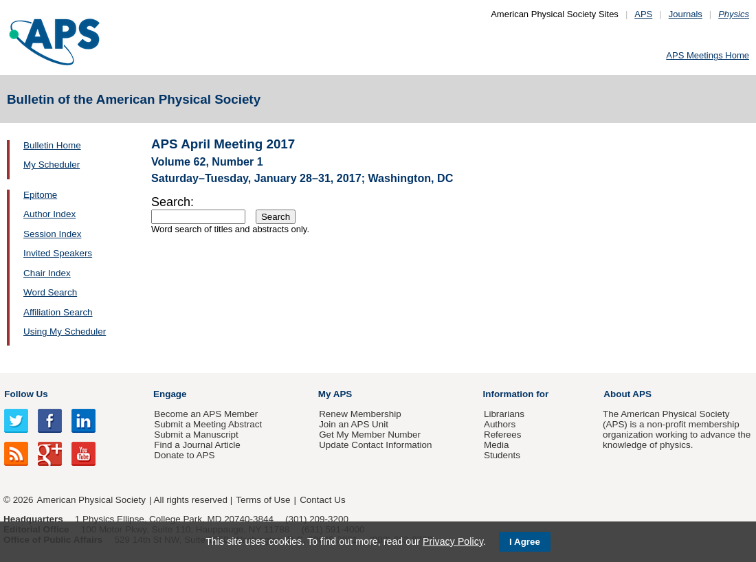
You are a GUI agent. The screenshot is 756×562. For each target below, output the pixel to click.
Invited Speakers (57, 253)
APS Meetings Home (707, 55)
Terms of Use (263, 500)
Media (496, 445)
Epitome (40, 195)
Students (502, 455)
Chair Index (47, 273)
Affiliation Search (58, 312)
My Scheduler (51, 164)
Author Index (49, 214)
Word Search (50, 292)
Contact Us (322, 500)
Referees (503, 434)
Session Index (52, 234)
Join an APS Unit (353, 424)
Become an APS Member (206, 414)
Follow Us (25, 394)
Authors (499, 424)
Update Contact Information (375, 445)
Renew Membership (360, 414)
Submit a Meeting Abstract (208, 424)
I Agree (524, 542)
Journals (685, 14)
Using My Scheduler (64, 331)
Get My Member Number (370, 434)
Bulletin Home (52, 145)
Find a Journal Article (197, 445)
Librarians (504, 414)
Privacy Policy (453, 541)
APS (643, 14)
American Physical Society (91, 500)
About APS (627, 394)
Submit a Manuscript (196, 434)
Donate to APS (184, 455)
